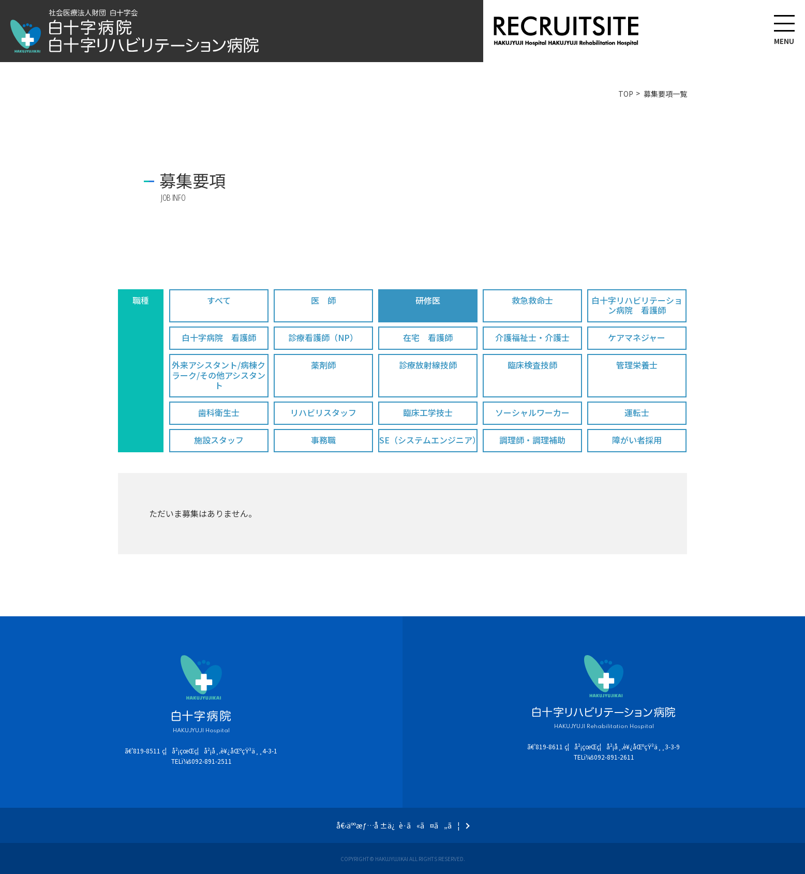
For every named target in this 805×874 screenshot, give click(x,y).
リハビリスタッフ (323, 412)
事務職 (323, 440)
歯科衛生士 (219, 412)
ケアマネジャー (636, 337)
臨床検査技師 (532, 365)
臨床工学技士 (428, 412)
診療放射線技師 (428, 365)
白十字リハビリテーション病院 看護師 (636, 305)
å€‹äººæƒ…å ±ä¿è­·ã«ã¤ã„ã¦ (398, 825)
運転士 (636, 412)
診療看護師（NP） (323, 337)
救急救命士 (532, 300)
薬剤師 (323, 365)
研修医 (427, 300)
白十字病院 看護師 (219, 337)
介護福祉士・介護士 (532, 337)
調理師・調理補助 (532, 440)
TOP (625, 93)
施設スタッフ (219, 440)
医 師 (323, 300)
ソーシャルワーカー (532, 412)
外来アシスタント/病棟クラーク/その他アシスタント (218, 375)
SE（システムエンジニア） (428, 440)
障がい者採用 (637, 440)
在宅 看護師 (428, 337)
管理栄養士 (637, 365)
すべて (219, 300)
